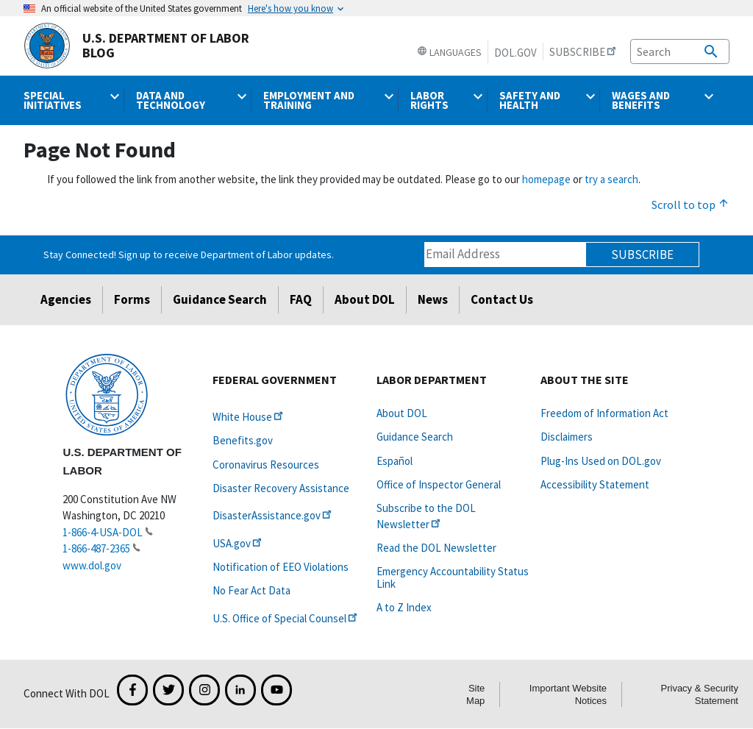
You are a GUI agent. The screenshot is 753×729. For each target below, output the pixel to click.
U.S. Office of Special (286, 618)
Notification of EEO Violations (281, 567)
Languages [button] (449, 52)
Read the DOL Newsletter (436, 548)
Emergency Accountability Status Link (452, 577)
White (249, 417)
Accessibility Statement (594, 484)
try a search (611, 179)
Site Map (475, 694)
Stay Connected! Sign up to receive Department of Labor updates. (188, 254)
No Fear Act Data (251, 590)
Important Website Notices (568, 694)
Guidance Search (220, 299)
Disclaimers (566, 437)
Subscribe (642, 254)
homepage (546, 179)
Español (394, 461)
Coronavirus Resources (266, 465)
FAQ (301, 299)
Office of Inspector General (438, 484)
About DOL (365, 299)
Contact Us (502, 299)
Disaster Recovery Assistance (281, 488)
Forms (132, 299)
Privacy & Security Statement (699, 694)
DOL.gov (515, 52)
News (433, 299)
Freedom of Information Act (604, 413)
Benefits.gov (243, 440)
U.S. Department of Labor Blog (136, 45)
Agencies (65, 299)
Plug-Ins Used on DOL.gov (600, 461)
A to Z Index (404, 607)
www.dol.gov (92, 565)
